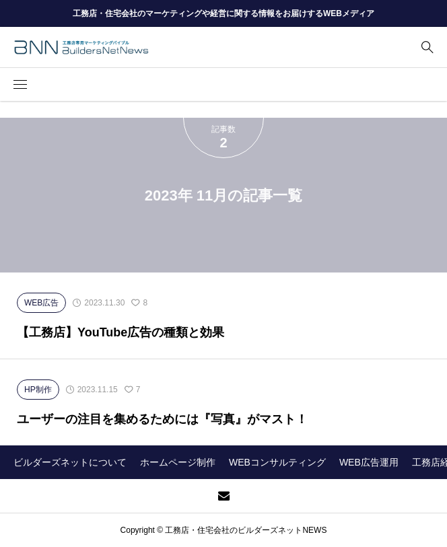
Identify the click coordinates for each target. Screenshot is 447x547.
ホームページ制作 (177, 462)
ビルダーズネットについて (70, 462)
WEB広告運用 (369, 462)
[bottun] (427, 47)
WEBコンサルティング (277, 462)
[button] (20, 85)
